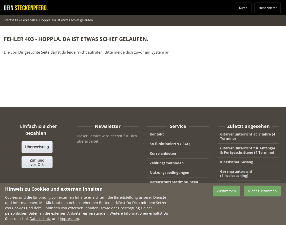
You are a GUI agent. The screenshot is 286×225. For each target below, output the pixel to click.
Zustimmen (226, 192)
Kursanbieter (267, 8)
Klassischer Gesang (236, 162)
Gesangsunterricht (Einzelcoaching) (236, 173)
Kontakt (157, 134)
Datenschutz (40, 220)
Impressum (69, 220)
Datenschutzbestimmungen (174, 181)
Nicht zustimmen (262, 192)
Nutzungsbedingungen (169, 172)
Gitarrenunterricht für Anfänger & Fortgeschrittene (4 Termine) (247, 150)
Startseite (11, 20)
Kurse (243, 8)
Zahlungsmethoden (167, 163)
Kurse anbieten (163, 153)
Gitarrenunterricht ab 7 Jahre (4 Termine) (247, 136)
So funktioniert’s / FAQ (170, 143)
